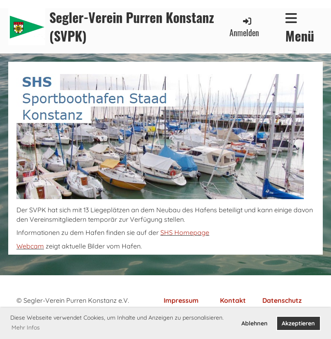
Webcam (30, 246)
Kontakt (233, 300)
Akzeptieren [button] (298, 323)
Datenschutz (282, 300)
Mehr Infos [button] (26, 327)
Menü (299, 28)
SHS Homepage (184, 232)
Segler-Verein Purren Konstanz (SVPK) (131, 26)
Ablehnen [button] (254, 323)
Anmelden (244, 27)
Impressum (181, 300)
